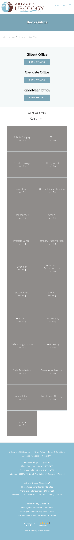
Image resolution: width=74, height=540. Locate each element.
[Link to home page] (30, 7)
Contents (22, 37)
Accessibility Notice (30, 456)
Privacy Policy (39, 452)
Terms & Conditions (56, 452)
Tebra (48, 530)
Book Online (33, 37)
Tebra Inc (26, 452)
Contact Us (47, 456)
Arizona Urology (9, 37)
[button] (70, 5)
